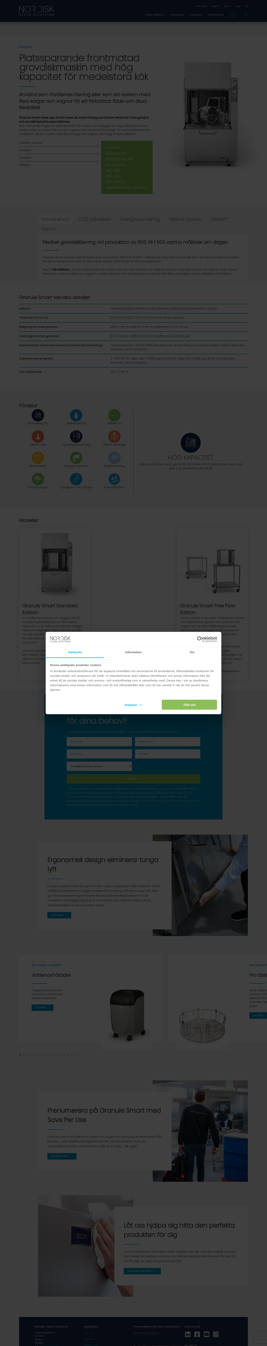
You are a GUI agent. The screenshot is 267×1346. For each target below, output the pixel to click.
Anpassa (133, 704)
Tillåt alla (189, 704)
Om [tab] (192, 652)
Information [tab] (133, 652)
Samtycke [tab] (75, 652)
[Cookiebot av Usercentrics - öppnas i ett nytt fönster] (200, 639)
